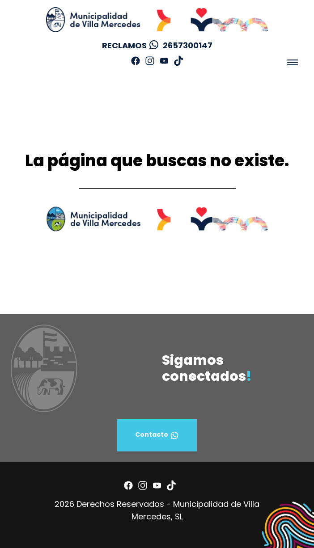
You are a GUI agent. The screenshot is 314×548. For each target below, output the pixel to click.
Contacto (157, 435)
